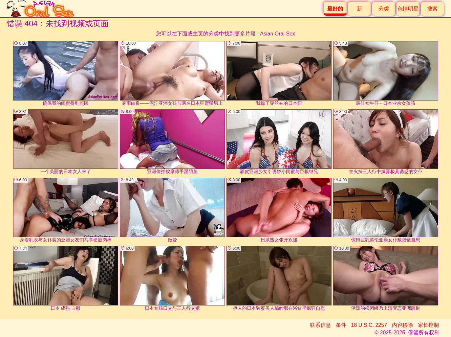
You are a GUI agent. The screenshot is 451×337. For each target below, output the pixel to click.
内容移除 (402, 325)
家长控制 (428, 325)
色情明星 (408, 8)
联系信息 (320, 325)
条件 (341, 325)
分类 (383, 8)
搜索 (432, 8)
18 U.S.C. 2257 (369, 325)
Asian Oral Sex (277, 33)
